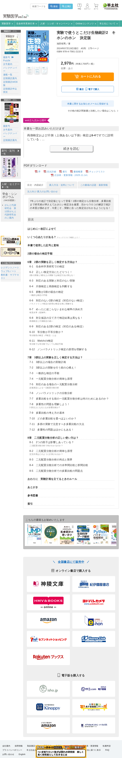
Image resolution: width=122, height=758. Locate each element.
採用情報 (19, 746)
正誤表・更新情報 (90, 746)
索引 (65, 171)
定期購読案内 (10, 78)
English (22, 754)
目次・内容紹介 (35, 185)
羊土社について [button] (108, 23)
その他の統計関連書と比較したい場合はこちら (92, 110)
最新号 (6, 57)
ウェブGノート (8, 271)
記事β (66, 6)
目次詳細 (51, 171)
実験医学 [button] (7, 23)
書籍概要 (78, 171)
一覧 (5, 187)
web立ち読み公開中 (36, 120)
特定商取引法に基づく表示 (89, 750)
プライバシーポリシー (12, 750)
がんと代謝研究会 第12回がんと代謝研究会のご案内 (10, 211)
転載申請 (107, 746)
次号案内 (7, 64)
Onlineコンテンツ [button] (86, 23)
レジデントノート (10, 267)
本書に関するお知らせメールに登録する (87, 103)
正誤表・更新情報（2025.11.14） (71, 175)
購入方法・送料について (61, 185)
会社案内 (6, 746)
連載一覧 (7, 74)
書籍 (54, 6)
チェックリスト (97, 171)
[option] (9, 167)
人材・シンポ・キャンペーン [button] (56, 23)
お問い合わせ (8, 754)
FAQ (107, 750)
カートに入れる (88, 76)
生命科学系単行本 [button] (26, 23)
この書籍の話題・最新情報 (94, 185)
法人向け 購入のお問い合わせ (42, 191)
